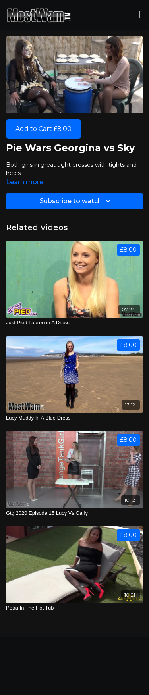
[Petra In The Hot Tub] (74, 608)
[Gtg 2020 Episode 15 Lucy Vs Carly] (74, 513)
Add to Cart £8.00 (43, 129)
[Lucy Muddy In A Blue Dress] (74, 418)
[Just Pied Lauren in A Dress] (74, 323)
